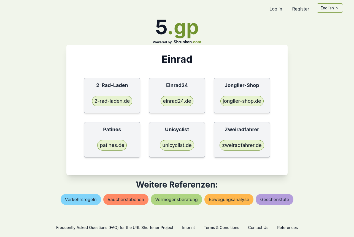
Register (300, 9)
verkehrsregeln (81, 199)
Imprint (188, 227)
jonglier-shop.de (242, 101)
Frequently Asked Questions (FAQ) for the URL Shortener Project (114, 227)
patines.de (112, 145)
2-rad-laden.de (112, 101)
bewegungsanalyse (229, 199)
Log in (275, 9)
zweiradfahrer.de (242, 145)
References (287, 227)
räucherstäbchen (126, 199)
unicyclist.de (176, 145)
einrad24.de (177, 101)
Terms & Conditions (221, 227)
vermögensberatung (176, 199)
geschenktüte (274, 199)
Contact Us (258, 227)
